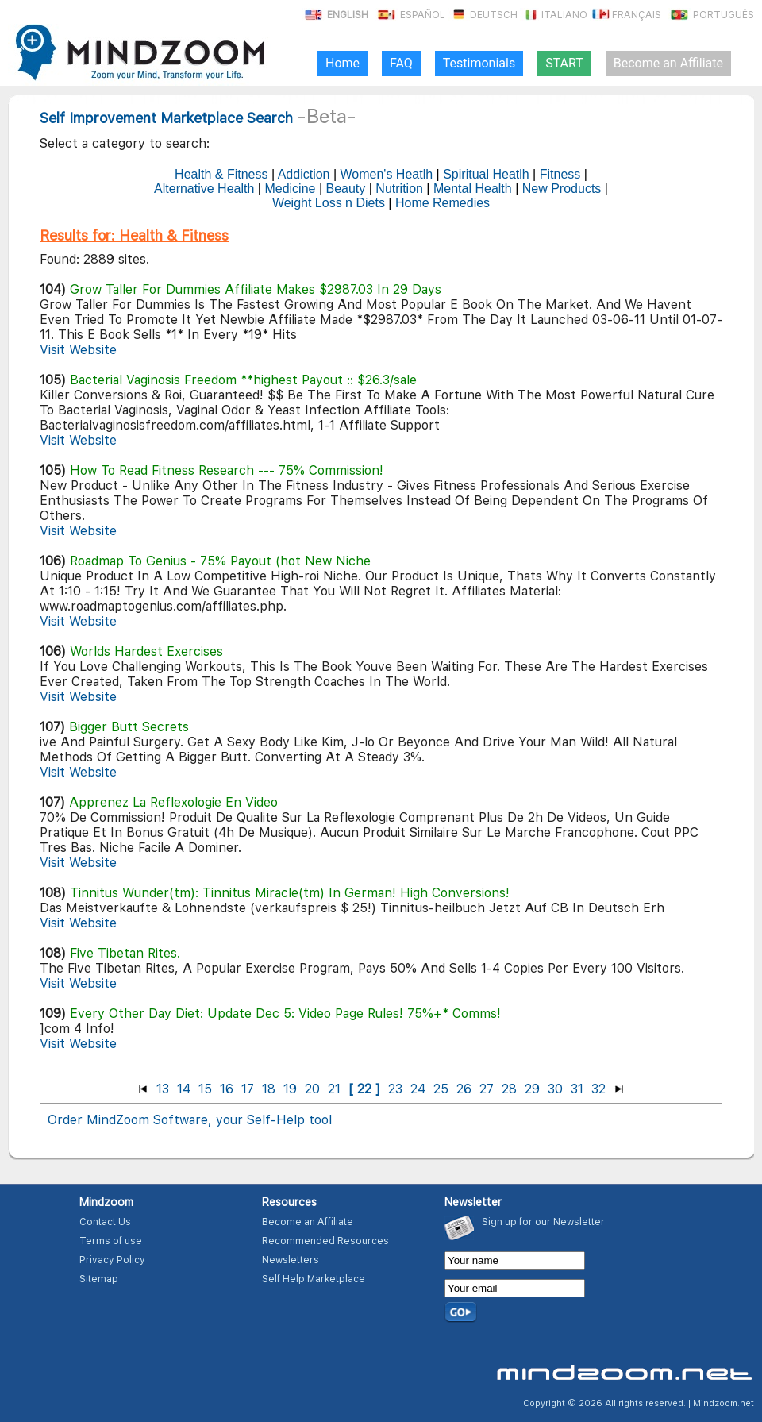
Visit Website (78, 349)
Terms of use (110, 1241)
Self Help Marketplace (313, 1279)
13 (162, 1088)
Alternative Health (204, 188)
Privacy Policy (112, 1260)
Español (410, 15)
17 (247, 1088)
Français (625, 15)
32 (598, 1088)
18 (268, 1088)
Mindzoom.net (723, 1403)
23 (395, 1088)
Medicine (289, 188)
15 (205, 1088)
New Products (562, 188)
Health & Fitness (221, 174)
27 (486, 1088)
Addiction (304, 174)
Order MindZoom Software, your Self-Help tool (190, 1119)
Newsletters (290, 1260)
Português (711, 15)
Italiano (553, 15)
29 (532, 1088)
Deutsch (483, 15)
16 (226, 1088)
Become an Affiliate (307, 1221)
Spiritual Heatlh (486, 174)
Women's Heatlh (387, 174)
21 (334, 1088)
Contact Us (105, 1221)
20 (312, 1088)
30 (555, 1088)
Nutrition (399, 188)
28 (509, 1088)
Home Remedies (442, 203)
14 (183, 1088)
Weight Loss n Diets (328, 203)
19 (290, 1088)
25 (440, 1088)
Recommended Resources (325, 1241)
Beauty (345, 188)
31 (577, 1088)
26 (463, 1088)
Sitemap (98, 1279)
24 (417, 1088)
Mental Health (472, 188)
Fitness (560, 174)
